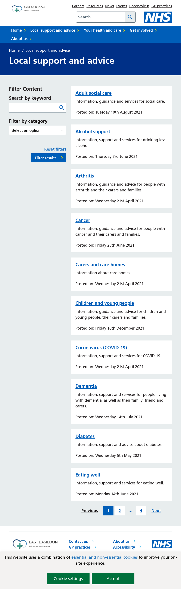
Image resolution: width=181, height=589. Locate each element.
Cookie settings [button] (68, 578)
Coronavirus (139, 6)
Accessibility (124, 547)
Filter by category (28, 121)
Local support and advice (52, 30)
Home (16, 30)
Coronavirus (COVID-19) (101, 348)
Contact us (78, 541)
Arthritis (84, 176)
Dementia (86, 386)
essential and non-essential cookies (104, 557)
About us (19, 38)
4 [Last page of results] (141, 510)
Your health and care (102, 30)
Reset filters (55, 149)
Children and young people (104, 303)
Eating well (87, 475)
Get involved (141, 30)
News (109, 6)
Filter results (45, 157)
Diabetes (85, 436)
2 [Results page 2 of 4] (120, 510)
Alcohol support (92, 132)
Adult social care (93, 93)
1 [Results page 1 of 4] (108, 510)
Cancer (82, 220)
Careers (78, 6)
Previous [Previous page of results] (89, 510)
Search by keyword (30, 98)
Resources (95, 6)
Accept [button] (113, 578)
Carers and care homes (100, 265)
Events (121, 6)
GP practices (162, 6)
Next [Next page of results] (156, 510)
